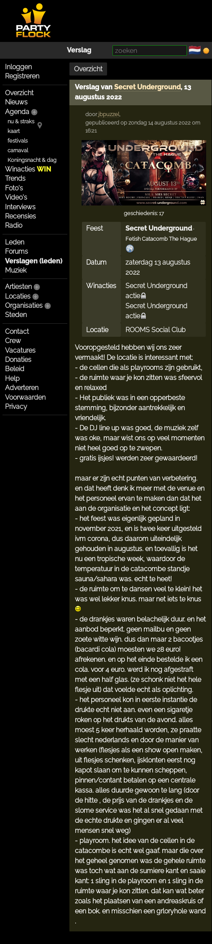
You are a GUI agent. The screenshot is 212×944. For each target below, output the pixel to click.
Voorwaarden (25, 397)
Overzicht (19, 93)
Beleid (14, 369)
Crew (13, 341)
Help (12, 378)
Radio (13, 225)
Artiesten (18, 287)
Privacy (16, 407)
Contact (17, 331)
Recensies (20, 216)
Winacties (28, 169)
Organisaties (24, 305)
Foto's (14, 188)
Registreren (22, 76)
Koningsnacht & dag (32, 160)
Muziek (15, 270)
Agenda (17, 112)
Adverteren (21, 388)
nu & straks (21, 121)
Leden (14, 242)
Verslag (79, 50)
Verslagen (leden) (33, 261)
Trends (15, 178)
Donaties (18, 360)
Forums (16, 251)
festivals (18, 141)
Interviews (20, 207)
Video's (16, 197)
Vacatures (20, 350)
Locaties (18, 296)
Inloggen (18, 67)
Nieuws (16, 102)
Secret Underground (147, 87)
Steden (16, 315)
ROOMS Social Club (155, 330)
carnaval (18, 150)
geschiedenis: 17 (144, 213)
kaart (14, 131)
